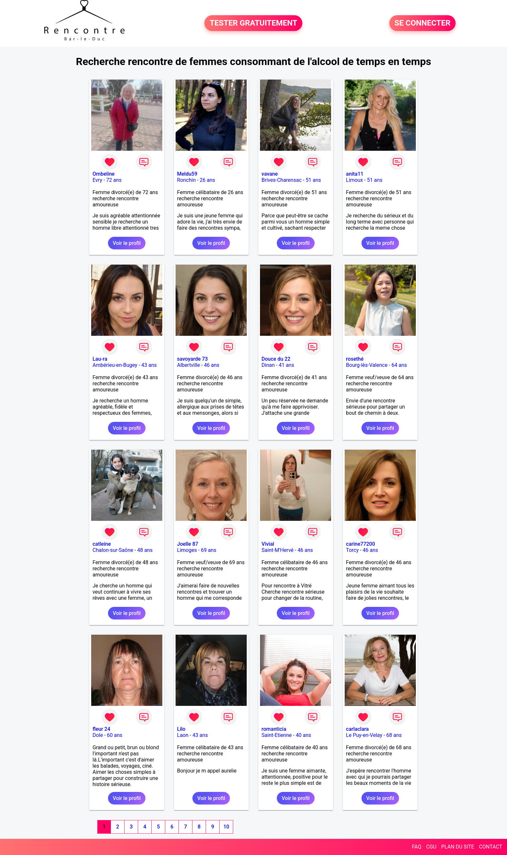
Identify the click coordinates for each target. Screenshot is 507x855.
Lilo (181, 729)
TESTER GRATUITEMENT (253, 23)
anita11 (354, 174)
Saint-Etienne (277, 735)
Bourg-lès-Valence (366, 365)
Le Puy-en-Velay (364, 735)
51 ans (313, 180)
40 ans (303, 735)
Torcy (352, 550)
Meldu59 (187, 174)
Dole (97, 735)
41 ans (286, 365)
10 (226, 827)
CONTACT (490, 847)
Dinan (268, 365)
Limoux (354, 180)
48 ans (145, 550)
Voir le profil (127, 243)
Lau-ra (99, 359)
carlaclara (357, 729)
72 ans (114, 180)
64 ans (399, 365)
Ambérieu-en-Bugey (114, 365)
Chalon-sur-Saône (112, 550)
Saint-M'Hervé (278, 550)
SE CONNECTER (422, 23)
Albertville (188, 365)
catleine (101, 544)
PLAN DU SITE (457, 847)
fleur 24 (101, 729)
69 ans (208, 550)
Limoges (187, 550)
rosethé (354, 359)
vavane (270, 174)
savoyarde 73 (192, 359)
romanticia (274, 729)
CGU (431, 847)
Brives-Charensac (282, 180)
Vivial (268, 544)
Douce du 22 (276, 359)
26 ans (207, 180)
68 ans (394, 735)
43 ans (149, 365)
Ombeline (103, 174)
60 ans (115, 735)
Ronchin (186, 180)
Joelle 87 (187, 544)
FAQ (416, 847)
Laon (183, 735)
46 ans (212, 365)
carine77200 (360, 544)
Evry (97, 180)
